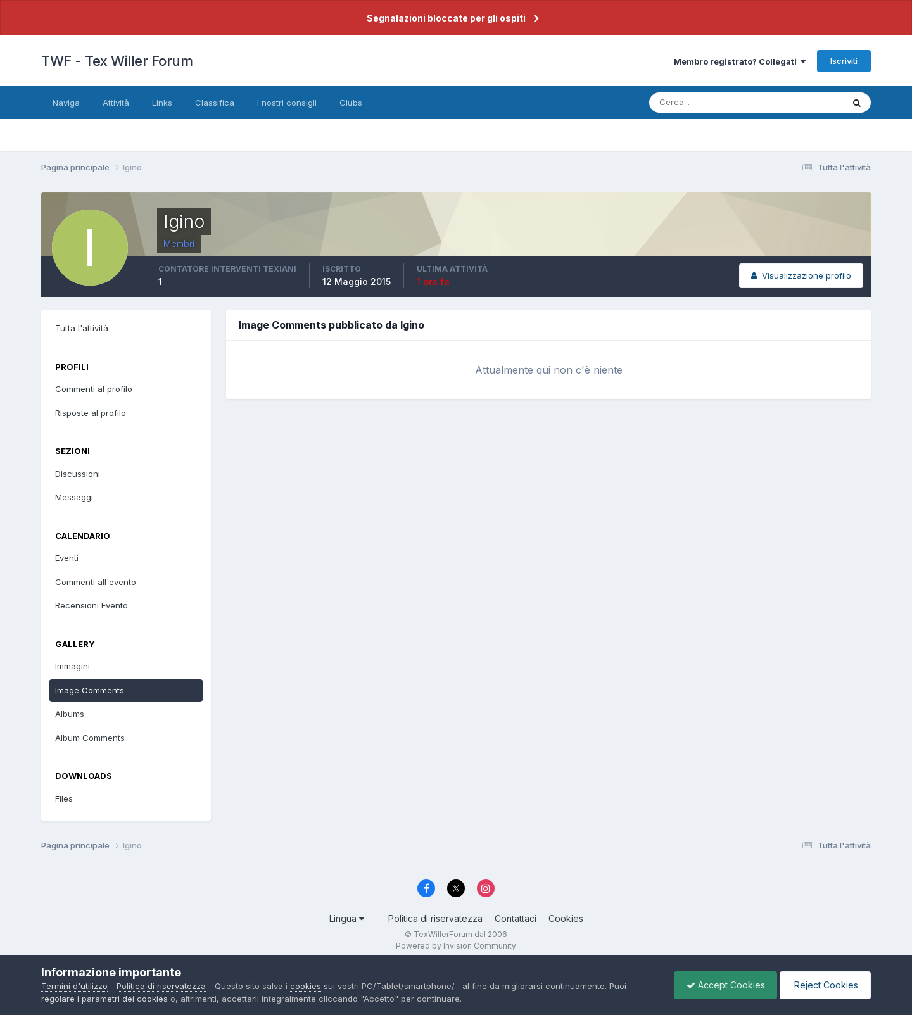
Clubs (350, 103)
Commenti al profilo (93, 389)
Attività (116, 103)
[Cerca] (705, 102)
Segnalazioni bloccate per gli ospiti (446, 18)
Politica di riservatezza (435, 918)
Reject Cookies (824, 985)
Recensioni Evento (91, 605)
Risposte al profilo (90, 413)
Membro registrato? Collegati (740, 61)
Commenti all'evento (95, 582)
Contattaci (515, 918)
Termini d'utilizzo (74, 986)
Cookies (565, 918)
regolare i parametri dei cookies (104, 998)
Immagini (72, 666)
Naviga (66, 103)
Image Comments (89, 690)
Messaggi (74, 497)
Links (162, 103)
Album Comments (90, 738)
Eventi (67, 558)
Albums (69, 714)
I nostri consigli (287, 103)
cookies (305, 986)
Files (64, 798)
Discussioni (77, 474)
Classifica (214, 103)
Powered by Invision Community (456, 945)
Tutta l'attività (81, 328)
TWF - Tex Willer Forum (117, 61)
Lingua (346, 918)
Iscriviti (844, 61)
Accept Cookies (722, 985)
